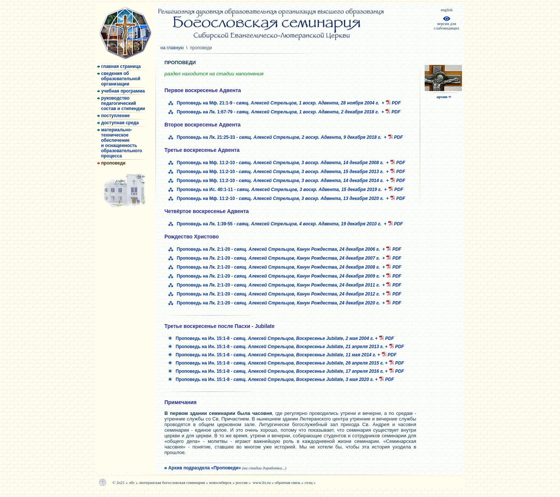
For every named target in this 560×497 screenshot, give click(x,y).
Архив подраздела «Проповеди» (225, 468)
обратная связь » (290, 482)
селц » (310, 482)
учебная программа (121, 91)
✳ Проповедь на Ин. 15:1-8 (271, 338)
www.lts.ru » (264, 482)
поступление (113, 115)
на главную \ (186, 47)
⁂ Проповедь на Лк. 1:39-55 (276, 223)
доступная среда (118, 122)
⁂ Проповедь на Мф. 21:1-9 (275, 103)
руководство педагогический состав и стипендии (121, 103)
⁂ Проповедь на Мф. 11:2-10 (277, 162)
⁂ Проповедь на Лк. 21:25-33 (276, 137)
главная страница (119, 66)
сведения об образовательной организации (118, 79)
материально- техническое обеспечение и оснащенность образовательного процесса (119, 143)
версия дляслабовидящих (446, 24)
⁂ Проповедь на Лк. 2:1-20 (275, 249)
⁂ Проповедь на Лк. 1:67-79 (274, 112)
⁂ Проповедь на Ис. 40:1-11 (276, 189)
